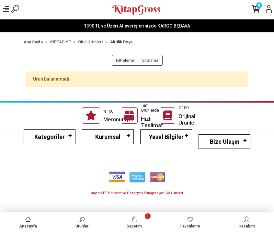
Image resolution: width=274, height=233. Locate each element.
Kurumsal (107, 136)
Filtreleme (125, 60)
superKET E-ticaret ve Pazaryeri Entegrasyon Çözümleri (137, 193)
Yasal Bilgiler (166, 136)
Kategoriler (49, 136)
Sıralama (150, 60)
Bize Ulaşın (224, 141)
